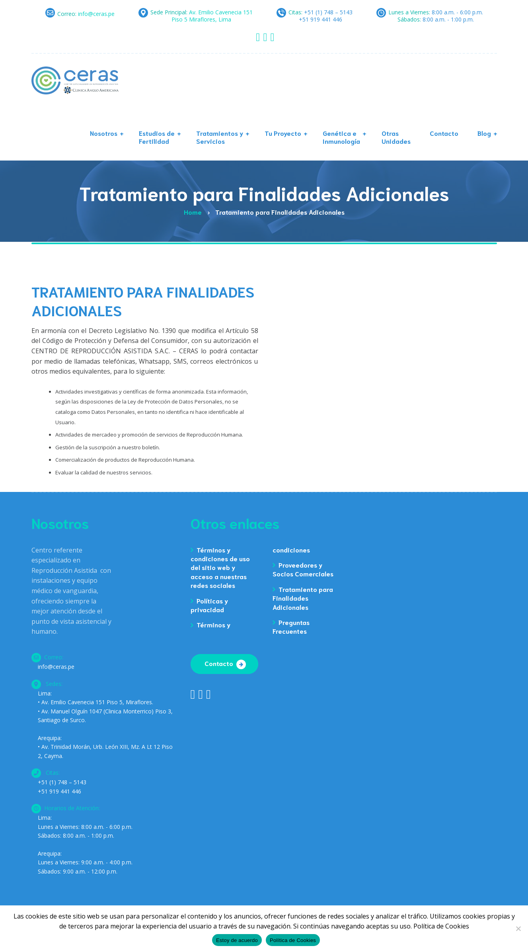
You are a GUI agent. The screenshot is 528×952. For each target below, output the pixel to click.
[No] (518, 928)
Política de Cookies (293, 940)
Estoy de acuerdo (237, 940)
